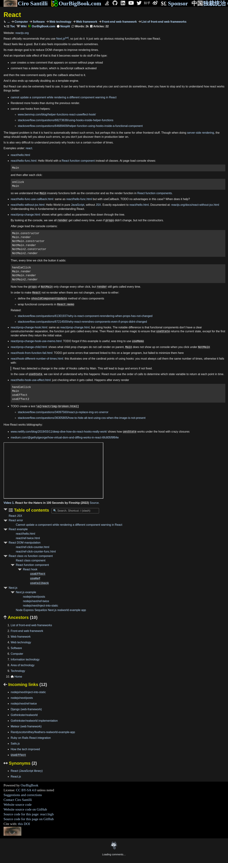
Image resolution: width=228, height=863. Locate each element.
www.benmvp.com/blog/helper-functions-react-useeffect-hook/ (57, 114)
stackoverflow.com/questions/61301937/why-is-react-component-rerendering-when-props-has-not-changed (85, 315)
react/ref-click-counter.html (32, 547)
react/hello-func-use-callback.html (32, 199)
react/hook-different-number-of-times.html (37, 358)
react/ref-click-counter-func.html (36, 551)
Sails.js (15, 743)
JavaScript (77, 204)
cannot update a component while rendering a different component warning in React (63, 97)
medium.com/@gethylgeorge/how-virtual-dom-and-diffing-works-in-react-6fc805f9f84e (65, 437)
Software (38, 21)
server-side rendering (200, 132)
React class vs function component (31, 555)
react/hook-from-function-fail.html (31, 352)
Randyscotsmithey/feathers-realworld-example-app (43, 732)
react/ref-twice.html (28, 538)
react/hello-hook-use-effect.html (31, 380)
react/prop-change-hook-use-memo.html (36, 341)
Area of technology (22, 665)
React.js (16, 776)
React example (18, 529)
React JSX (15, 515)
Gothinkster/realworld (24, 714)
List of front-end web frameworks (163, 21)
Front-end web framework (119, 21)
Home (16, 676)
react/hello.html (20, 155)
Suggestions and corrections (23, 795)
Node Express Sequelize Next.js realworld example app (51, 610)
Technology (18, 670)
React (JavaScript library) (27, 770)
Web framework (86, 21)
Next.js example (26, 592)
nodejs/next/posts (34, 596)
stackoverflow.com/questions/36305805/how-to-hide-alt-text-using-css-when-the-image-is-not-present (82, 417)
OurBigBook (29, 785)
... (8, 21)
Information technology (25, 659)
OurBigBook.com (76, 3)
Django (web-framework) (26, 709)
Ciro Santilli (26, 3)
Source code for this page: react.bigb (29, 814)
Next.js (60, 38)
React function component (78, 160)
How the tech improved (25, 749)
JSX (98, 204)
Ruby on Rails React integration (31, 737)
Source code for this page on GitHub (29, 819)
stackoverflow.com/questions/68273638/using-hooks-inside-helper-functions (65, 120)
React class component (30, 560)
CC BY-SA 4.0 (26, 790)
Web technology (60, 21)
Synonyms (20, 763)
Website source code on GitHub (25, 809)
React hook (30, 569)
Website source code (18, 804)
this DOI (24, 824)
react (29, 148)
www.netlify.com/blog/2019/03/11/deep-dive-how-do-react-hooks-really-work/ (59, 431)
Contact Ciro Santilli (18, 800)
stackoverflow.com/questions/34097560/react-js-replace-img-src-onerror (63, 412)
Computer (21, 21)
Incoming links (25, 684)
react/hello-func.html (23, 160)
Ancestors (20, 617)
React (12, 14)
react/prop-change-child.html (29, 347)
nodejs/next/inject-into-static (40, 605)
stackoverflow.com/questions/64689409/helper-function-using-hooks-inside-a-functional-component (80, 125)
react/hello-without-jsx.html (27, 204)
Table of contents (31, 510)
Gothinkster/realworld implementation (34, 720)
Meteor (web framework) (26, 726)
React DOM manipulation (25, 542)
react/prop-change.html (25, 214)
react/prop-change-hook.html (29, 327)
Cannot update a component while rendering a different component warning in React (69, 524)
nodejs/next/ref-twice (36, 601)
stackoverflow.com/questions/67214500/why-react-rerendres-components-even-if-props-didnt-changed (82, 321)
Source (94, 502)
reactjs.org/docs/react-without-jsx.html (195, 204)
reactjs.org (22, 32)
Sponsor (174, 3)
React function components (154, 193)
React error (16, 520)
